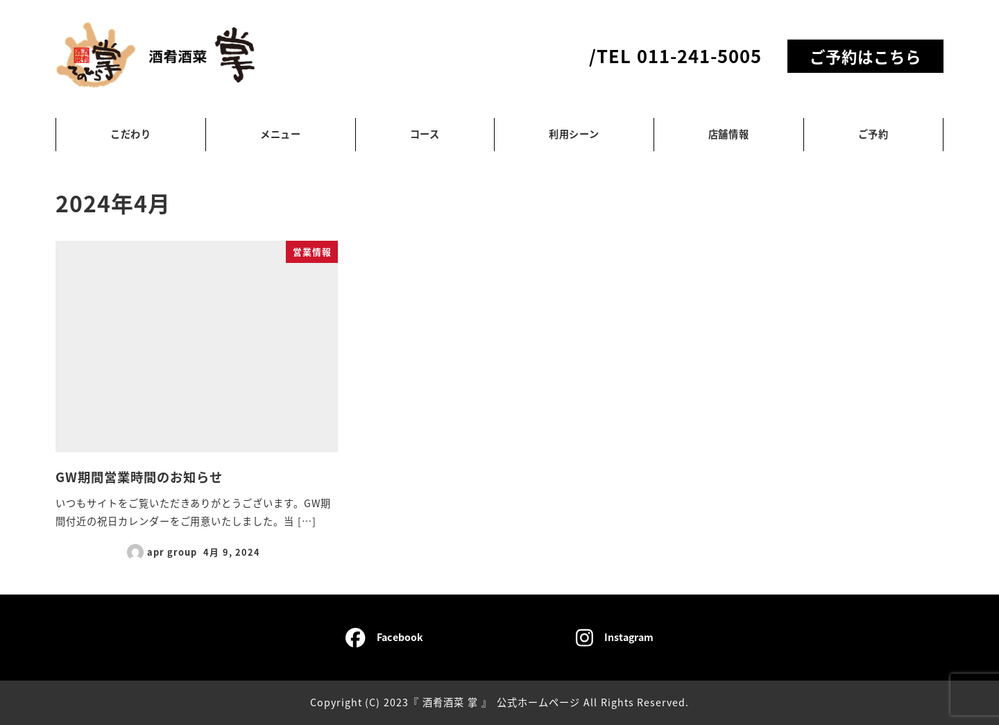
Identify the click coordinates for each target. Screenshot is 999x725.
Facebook (383, 637)
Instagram (615, 637)
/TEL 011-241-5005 (675, 55)
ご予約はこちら (865, 56)
